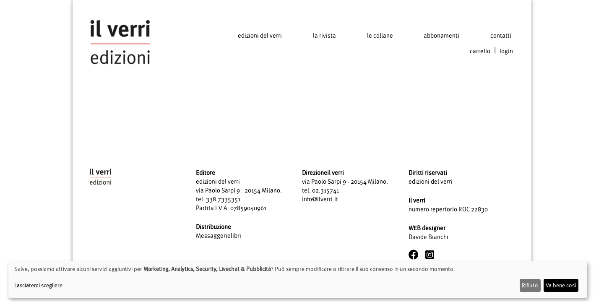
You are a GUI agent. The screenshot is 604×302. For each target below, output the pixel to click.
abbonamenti (441, 35)
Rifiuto (530, 285)
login (506, 51)
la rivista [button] (324, 35)
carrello (480, 51)
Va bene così (561, 285)
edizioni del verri (260, 35)
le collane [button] (380, 35)
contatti (500, 35)
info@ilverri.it (320, 199)
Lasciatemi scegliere (38, 285)
